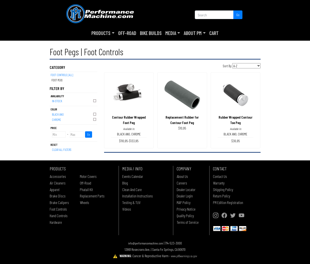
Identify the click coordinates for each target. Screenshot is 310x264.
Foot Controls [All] (62, 75)
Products (100, 33)
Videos (126, 209)
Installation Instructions (137, 196)
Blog (125, 183)
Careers (182, 183)
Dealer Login (185, 196)
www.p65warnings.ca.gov (184, 256)
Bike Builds (151, 33)
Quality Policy (185, 215)
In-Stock (74, 101)
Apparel (54, 189)
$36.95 (235, 141)
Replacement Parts (92, 196)
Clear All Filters (61, 150)
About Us (182, 176)
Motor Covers (88, 176)
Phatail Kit (86, 189)
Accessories (58, 176)
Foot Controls (58, 209)
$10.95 (182, 128)
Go (237, 14)
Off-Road (127, 33)
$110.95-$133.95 (129, 141)
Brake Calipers (59, 202)
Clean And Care (132, 189)
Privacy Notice (186, 209)
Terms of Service (188, 222)
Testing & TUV (131, 202)
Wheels (84, 202)
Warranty (219, 183)
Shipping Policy (223, 189)
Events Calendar (132, 176)
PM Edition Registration (228, 202)
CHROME (74, 119)
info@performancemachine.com (145, 243)
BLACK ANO (74, 114)
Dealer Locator (186, 189)
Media (170, 33)
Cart (214, 33)
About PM (193, 33)
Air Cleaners (58, 183)
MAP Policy (183, 202)
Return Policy (221, 196)
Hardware (56, 222)
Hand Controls (59, 215)
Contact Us (220, 176)
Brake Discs (58, 196)
